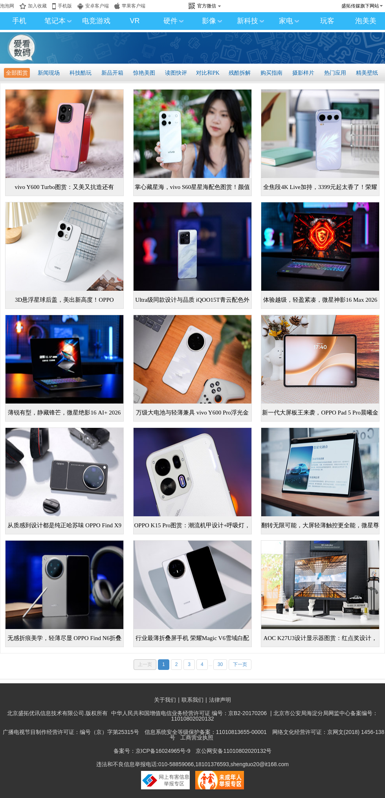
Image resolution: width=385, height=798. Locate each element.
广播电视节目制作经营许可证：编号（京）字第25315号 (71, 732)
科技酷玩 (81, 73)
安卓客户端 (97, 6)
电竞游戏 (96, 21)
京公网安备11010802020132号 (233, 751)
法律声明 (220, 700)
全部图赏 (17, 73)
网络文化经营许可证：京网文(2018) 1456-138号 (277, 735)
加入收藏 (37, 6)
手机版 (65, 6)
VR (134, 21)
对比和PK (208, 73)
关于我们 (165, 700)
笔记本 (58, 21)
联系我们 (193, 700)
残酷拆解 (240, 73)
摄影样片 (303, 73)
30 (220, 664)
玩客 (327, 21)
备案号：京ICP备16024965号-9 (152, 751)
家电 (289, 21)
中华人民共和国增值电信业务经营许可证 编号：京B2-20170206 (189, 713)
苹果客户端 (133, 6)
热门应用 (335, 73)
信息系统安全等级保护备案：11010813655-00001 (206, 732)
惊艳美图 (144, 73)
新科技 (250, 21)
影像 (212, 21)
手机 (19, 21)
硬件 (173, 21)
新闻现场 (49, 73)
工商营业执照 (196, 737)
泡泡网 (7, 6)
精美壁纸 (367, 73)
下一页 (240, 664)
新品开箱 (112, 73)
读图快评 (176, 73)
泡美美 (365, 21)
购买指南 (271, 73)
